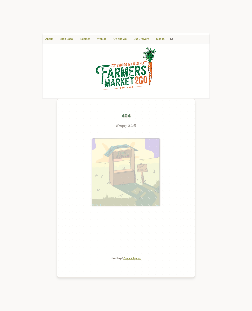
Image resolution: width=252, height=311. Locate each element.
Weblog (102, 39)
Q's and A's (120, 39)
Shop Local (66, 39)
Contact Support (132, 258)
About (49, 39)
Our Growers (141, 39)
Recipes (85, 39)
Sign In (160, 39)
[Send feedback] (171, 39)
